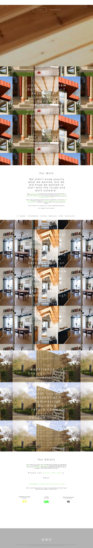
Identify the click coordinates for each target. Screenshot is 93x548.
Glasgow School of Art (46, 197)
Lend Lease (52, 430)
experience (43, 369)
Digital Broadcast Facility (37, 445)
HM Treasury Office (33, 435)
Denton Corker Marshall (46, 428)
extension (37, 295)
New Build (30, 439)
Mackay (46, 440)
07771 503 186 (52, 473)
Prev (7, 6)
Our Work (40, 9)
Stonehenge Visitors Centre (39, 425)
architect (37, 467)
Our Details (55, 10)
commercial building (46, 99)
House (38, 447)
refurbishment (46, 105)
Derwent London (53, 439)
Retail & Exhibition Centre (39, 430)
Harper (63, 439)
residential (44, 93)
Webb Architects (58, 447)
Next (85, 6)
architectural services (49, 236)
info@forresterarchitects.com (47, 484)
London (37, 417)
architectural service (43, 155)
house (50, 274)
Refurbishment (45, 435)
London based (34, 193)
